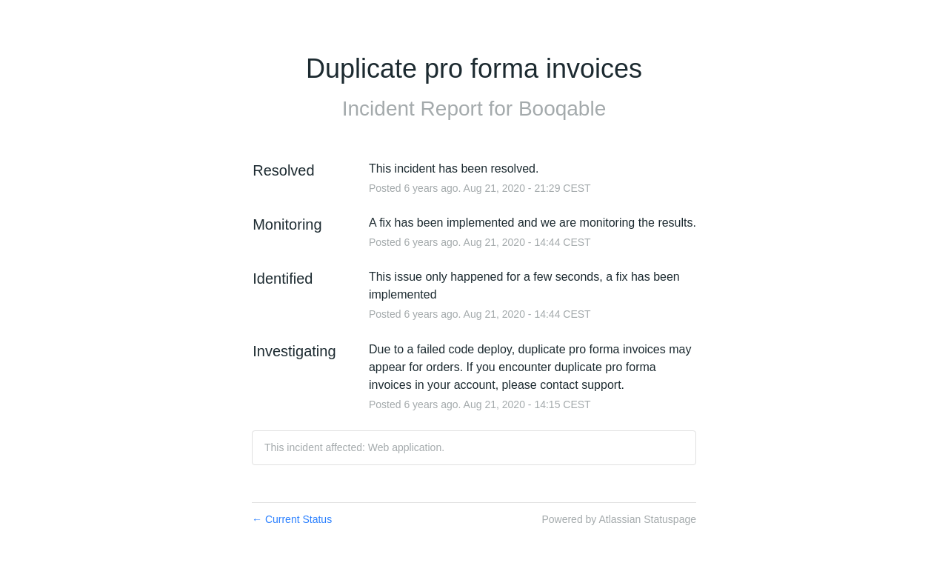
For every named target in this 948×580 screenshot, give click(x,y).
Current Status (292, 519)
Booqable (562, 108)
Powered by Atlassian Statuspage (618, 519)
